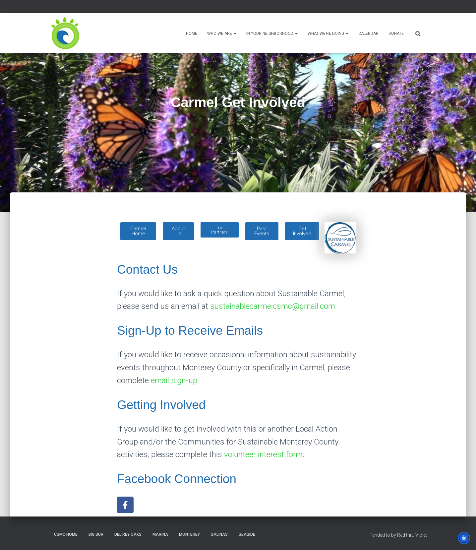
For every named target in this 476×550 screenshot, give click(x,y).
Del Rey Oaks (128, 534)
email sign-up (174, 380)
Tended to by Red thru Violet (398, 535)
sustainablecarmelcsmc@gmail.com (272, 306)
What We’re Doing (328, 33)
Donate (396, 33)
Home (191, 33)
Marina (160, 534)
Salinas (219, 534)
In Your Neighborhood (272, 33)
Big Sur (96, 534)
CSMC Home (66, 534)
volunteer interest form (263, 454)
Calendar (368, 33)
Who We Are (221, 33)
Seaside (247, 534)
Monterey (189, 534)
